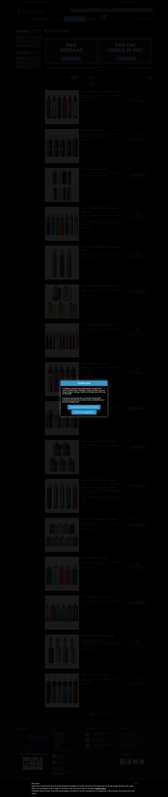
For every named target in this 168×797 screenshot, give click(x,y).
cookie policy (100, 788)
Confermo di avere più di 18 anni (83, 407)
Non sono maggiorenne (84, 412)
